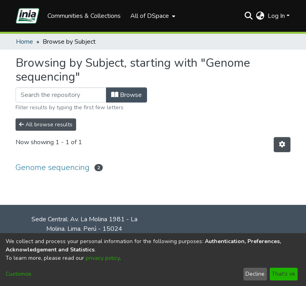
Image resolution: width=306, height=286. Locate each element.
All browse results (46, 124)
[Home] (27, 16)
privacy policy (103, 258)
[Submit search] (249, 16)
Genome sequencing (53, 167)
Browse (126, 95)
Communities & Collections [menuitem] (84, 16)
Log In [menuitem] (276, 16)
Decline (255, 274)
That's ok (283, 274)
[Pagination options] (282, 144)
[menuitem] (152, 16)
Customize (18, 274)
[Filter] (61, 94)
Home (24, 41)
